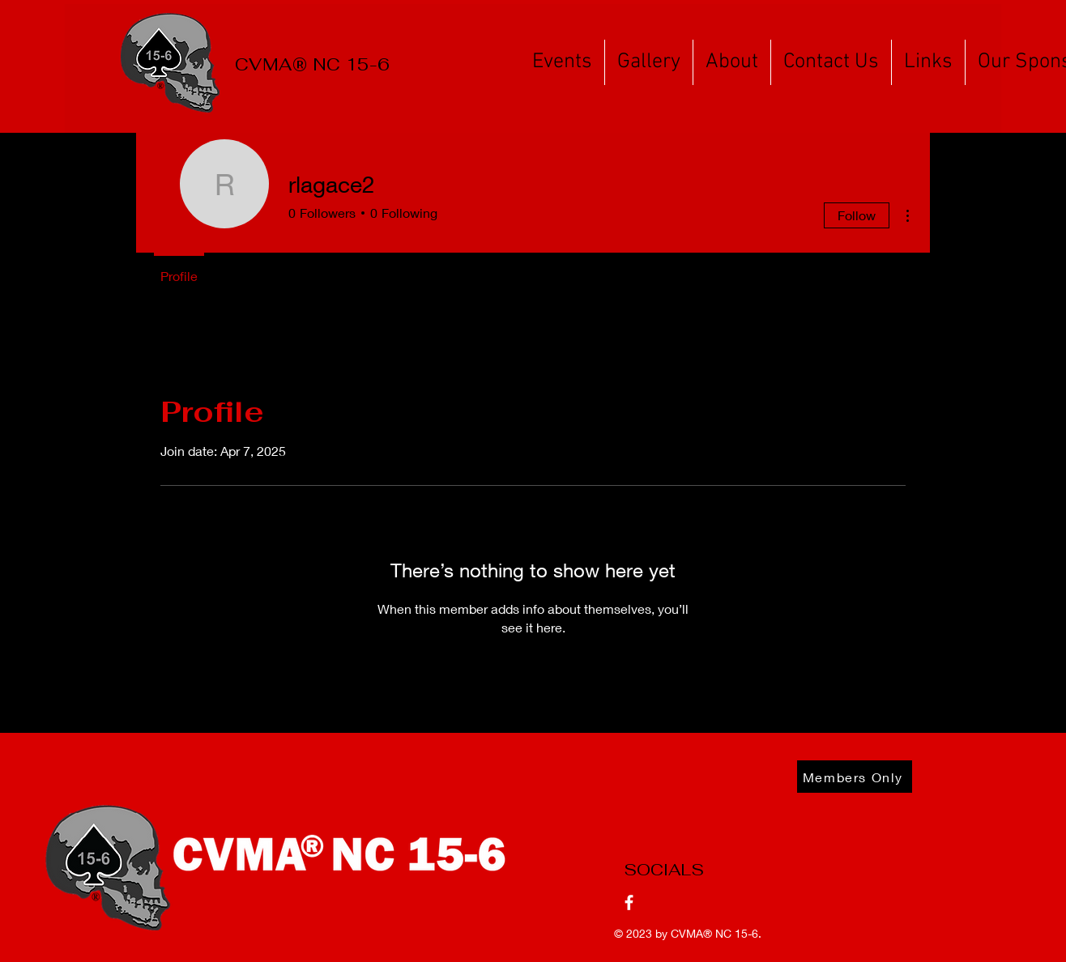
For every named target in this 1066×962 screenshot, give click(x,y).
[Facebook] (629, 902)
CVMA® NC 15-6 (714, 933)
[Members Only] (854, 776)
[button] (562, 62)
